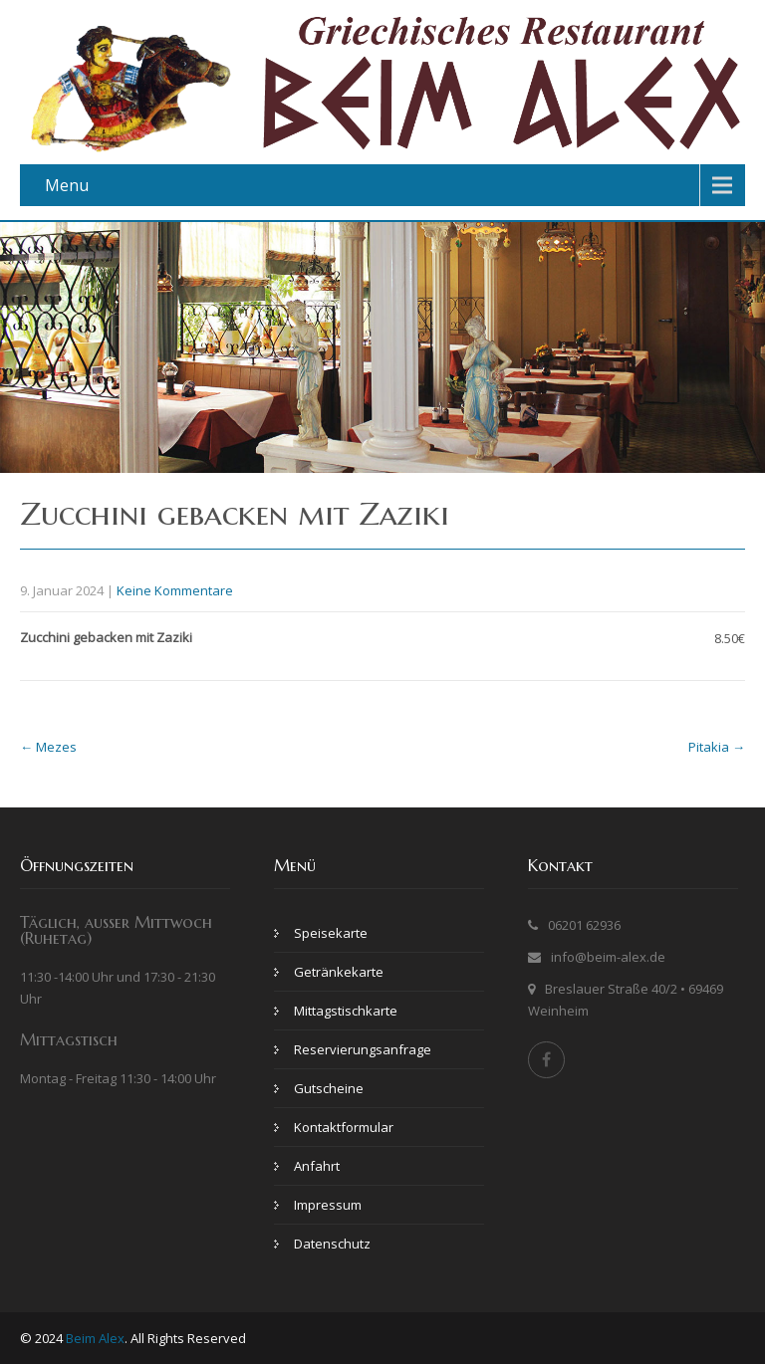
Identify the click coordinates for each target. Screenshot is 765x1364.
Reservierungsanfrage (362, 1049)
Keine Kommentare (175, 590)
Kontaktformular (343, 1127)
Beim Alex (95, 1338)
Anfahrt (317, 1166)
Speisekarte (331, 933)
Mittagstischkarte (345, 1011)
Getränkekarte (338, 972)
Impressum (328, 1205)
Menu (67, 185)
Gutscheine (329, 1088)
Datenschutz (332, 1243)
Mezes (48, 747)
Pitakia (716, 747)
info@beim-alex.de (608, 957)
